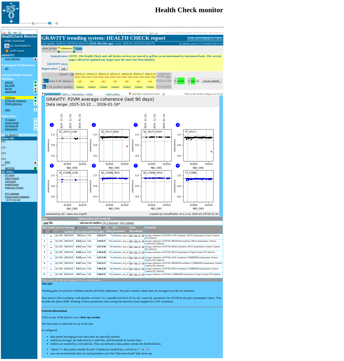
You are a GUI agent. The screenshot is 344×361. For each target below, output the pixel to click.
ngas (193, 81)
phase (79, 48)
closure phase (12, 123)
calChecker (10, 181)
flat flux (8, 88)
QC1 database (12, 194)
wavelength (10, 91)
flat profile (9, 85)
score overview (12, 59)
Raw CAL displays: (61, 81)
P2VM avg (10, 97)
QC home (9, 175)
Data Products (12, 178)
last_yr (137, 235)
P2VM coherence (13, 104)
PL (33, 23)
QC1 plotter (127, 222)
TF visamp (10, 120)
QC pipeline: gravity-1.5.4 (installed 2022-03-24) (201, 43)
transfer (180, 81)
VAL (89, 235)
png (46, 222)
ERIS (7, 162)
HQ (49, 23)
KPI (6, 69)
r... (44, 81)
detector (9, 82)
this (131, 235)
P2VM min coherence (15, 101)
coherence (66, 48)
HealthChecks (12, 184)
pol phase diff (11, 126)
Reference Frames (14, 188)
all (143, 235)
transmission (11, 129)
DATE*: (65, 74)
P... (44, 86)
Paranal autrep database (17, 197)
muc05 (176, 43)
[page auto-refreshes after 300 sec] (131, 32)
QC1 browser (110, 222)
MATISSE (9, 168)
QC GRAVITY (11, 135)
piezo (7, 110)
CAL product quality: (60, 86)
